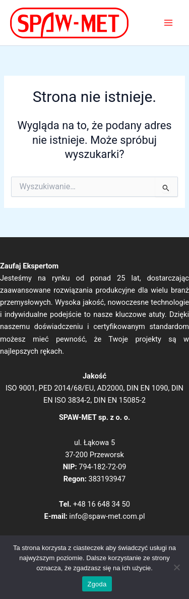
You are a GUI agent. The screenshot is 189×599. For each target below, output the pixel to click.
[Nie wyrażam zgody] (176, 567)
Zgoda (96, 584)
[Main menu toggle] (168, 22)
